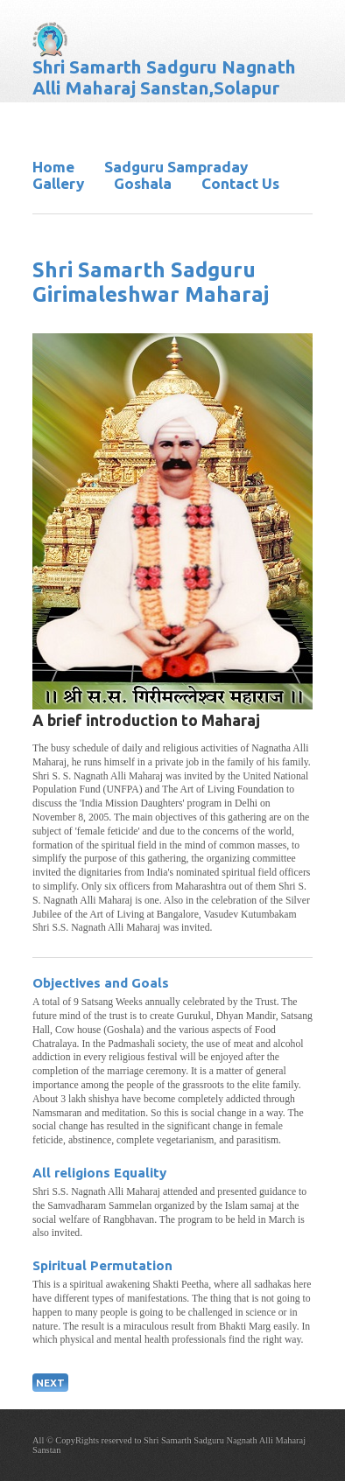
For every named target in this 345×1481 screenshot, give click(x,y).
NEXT (50, 1382)
